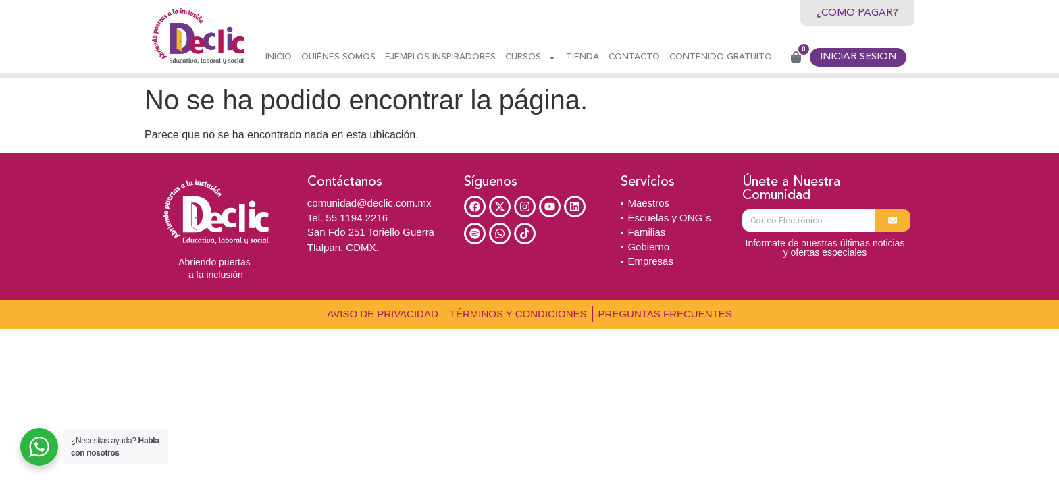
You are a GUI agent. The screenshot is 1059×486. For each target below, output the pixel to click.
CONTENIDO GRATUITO (720, 57)
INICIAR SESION (858, 57)
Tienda (582, 57)
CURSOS (531, 58)
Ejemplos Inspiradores (440, 57)
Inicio (278, 57)
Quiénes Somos (338, 57)
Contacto (634, 57)
